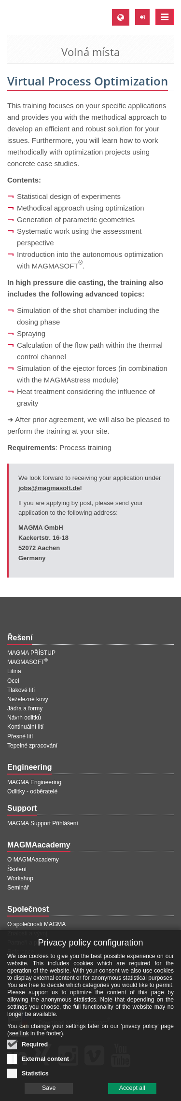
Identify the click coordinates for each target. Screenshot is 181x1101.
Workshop (20, 878)
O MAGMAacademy (33, 859)
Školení (17, 869)
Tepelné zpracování (32, 745)
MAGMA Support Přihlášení (42, 823)
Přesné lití (20, 736)
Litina (14, 671)
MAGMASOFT (27, 662)
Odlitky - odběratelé (32, 791)
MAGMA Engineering (34, 782)
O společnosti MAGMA (36, 924)
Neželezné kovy (27, 699)
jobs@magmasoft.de (49, 488)
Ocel (13, 681)
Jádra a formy (24, 708)
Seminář (18, 887)
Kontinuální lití (25, 726)
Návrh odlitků (24, 717)
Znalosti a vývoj (27, 933)
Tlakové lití (21, 690)
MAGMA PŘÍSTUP (31, 652)
